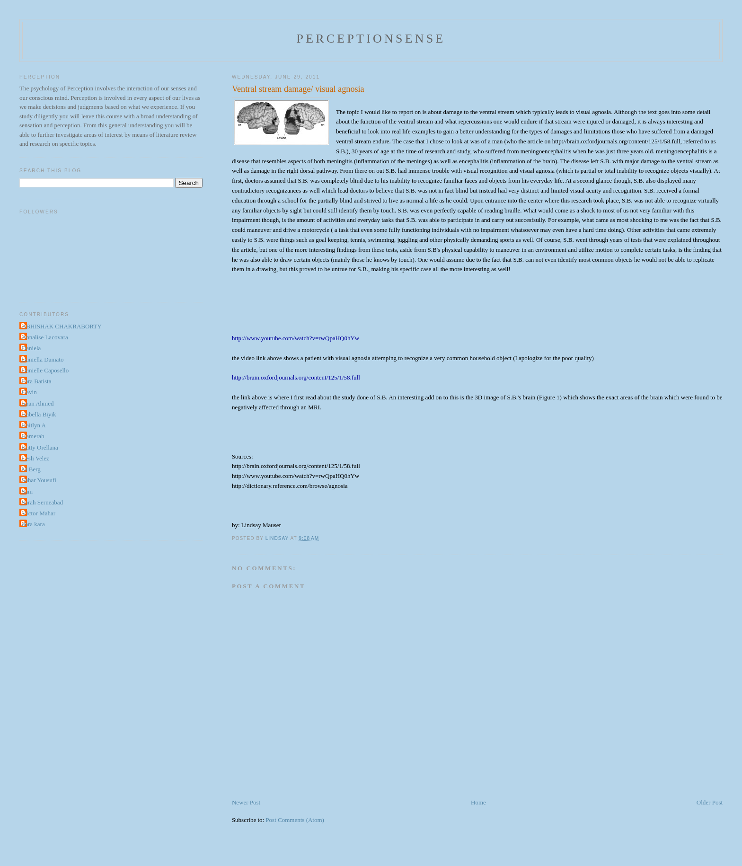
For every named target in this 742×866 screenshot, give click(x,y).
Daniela (31, 348)
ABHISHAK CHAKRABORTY (62, 326)
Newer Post (246, 802)
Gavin (29, 392)
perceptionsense (371, 38)
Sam (27, 491)
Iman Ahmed (38, 403)
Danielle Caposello (45, 370)
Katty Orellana (40, 447)
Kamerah (33, 436)
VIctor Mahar (38, 513)
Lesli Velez (35, 458)
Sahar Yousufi (39, 480)
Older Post (710, 802)
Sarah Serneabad (42, 502)
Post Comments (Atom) (294, 819)
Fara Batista (36, 381)
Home (478, 802)
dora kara (33, 524)
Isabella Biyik (39, 414)
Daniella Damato (42, 359)
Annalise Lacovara (45, 337)
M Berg (31, 469)
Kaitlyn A (34, 425)
